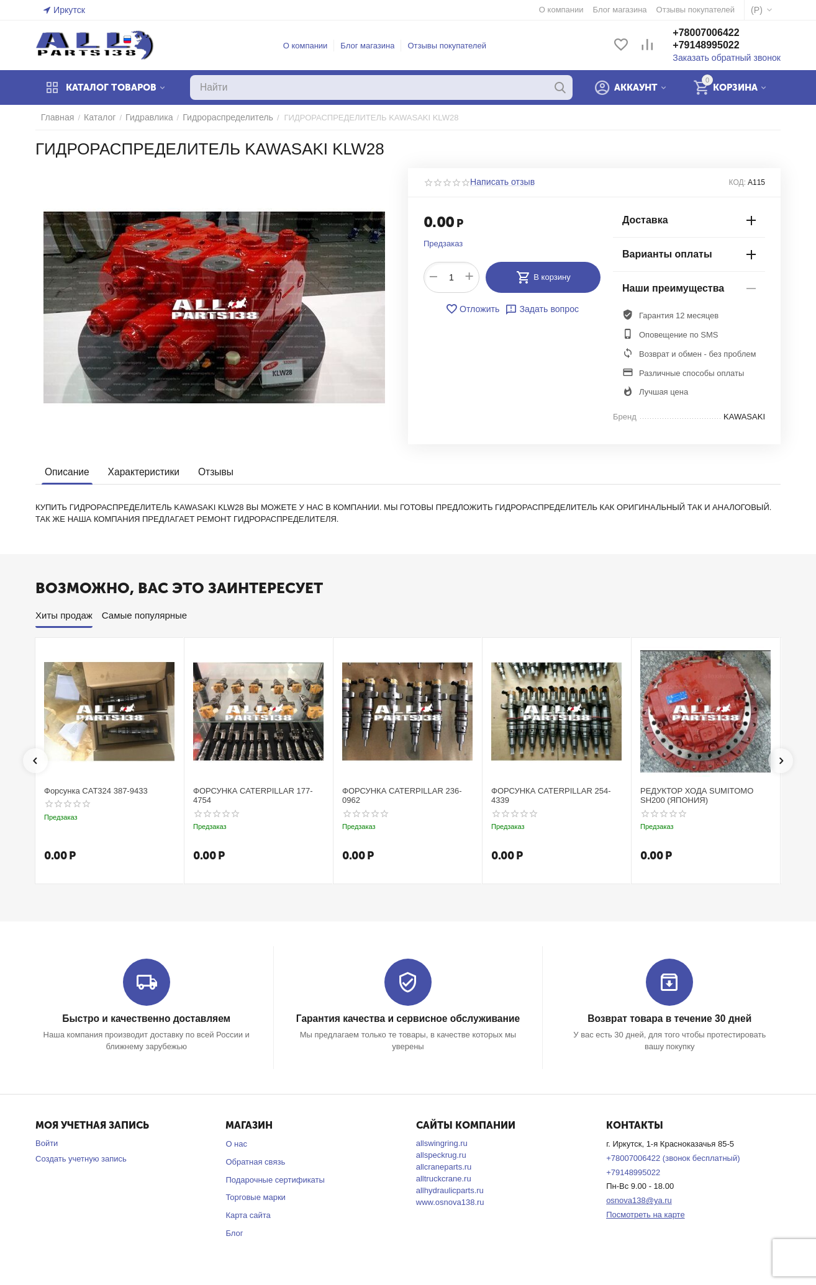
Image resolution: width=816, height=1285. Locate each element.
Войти (46, 1142)
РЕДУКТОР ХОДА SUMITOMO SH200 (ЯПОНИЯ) (696, 795)
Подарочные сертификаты (274, 1179)
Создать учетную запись (81, 1158)
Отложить (474, 309)
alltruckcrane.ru (443, 1178)
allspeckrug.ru (441, 1154)
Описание (66, 472)
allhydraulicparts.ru (450, 1189)
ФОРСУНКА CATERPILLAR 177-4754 (253, 795)
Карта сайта (247, 1215)
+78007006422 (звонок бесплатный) (673, 1157)
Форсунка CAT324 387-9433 (96, 790)
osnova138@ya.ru (639, 1200)
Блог (234, 1232)
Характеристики (140, 472)
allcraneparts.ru (444, 1166)
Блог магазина (372, 45)
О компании (310, 45)
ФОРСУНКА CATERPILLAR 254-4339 (551, 795)
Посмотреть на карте (645, 1214)
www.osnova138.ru (450, 1201)
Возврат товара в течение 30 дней (669, 1018)
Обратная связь (255, 1161)
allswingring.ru (442, 1142)
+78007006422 (714, 33)
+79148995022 (714, 45)
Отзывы (211, 472)
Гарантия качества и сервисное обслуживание (407, 1018)
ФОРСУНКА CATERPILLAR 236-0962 (402, 795)
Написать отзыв (500, 182)
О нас (236, 1143)
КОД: (737, 182)
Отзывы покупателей (451, 45)
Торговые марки (255, 1197)
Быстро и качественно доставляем (146, 1018)
